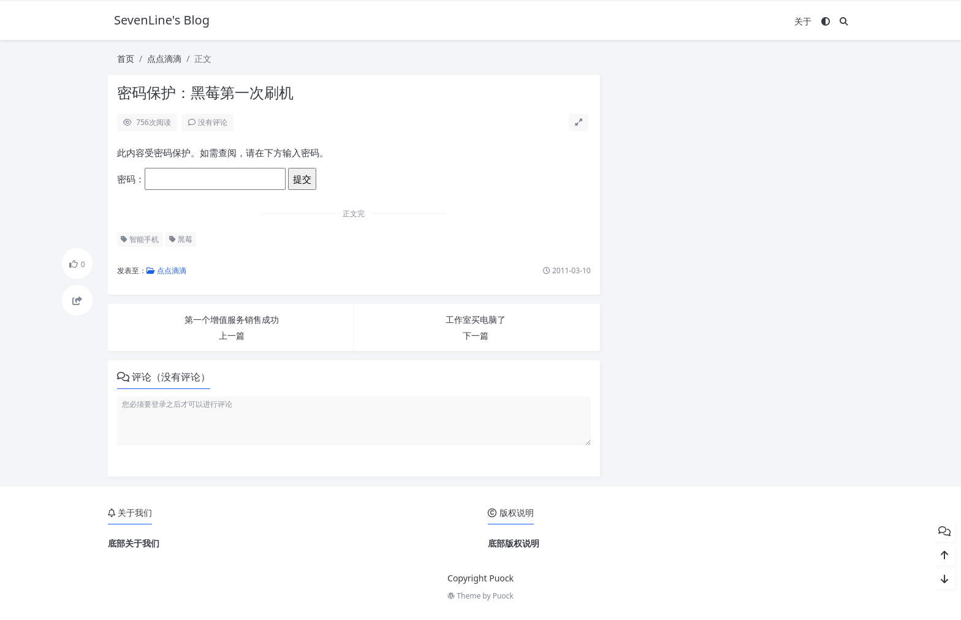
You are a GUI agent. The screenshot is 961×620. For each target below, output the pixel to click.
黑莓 (180, 239)
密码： (201, 179)
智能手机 (140, 239)
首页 (125, 58)
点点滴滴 (164, 58)
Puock (503, 596)
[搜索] (844, 21)
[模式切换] (825, 21)
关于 (802, 21)
